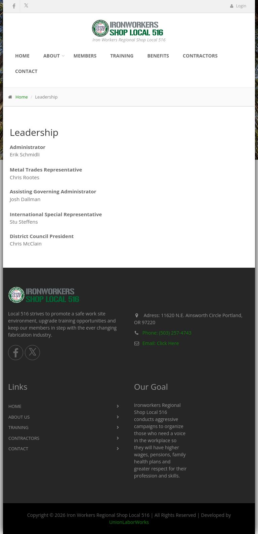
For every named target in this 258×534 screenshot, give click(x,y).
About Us (19, 417)
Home (22, 55)
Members (85, 55)
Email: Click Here (160, 343)
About (51, 55)
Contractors (200, 55)
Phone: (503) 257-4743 (166, 333)
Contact (26, 71)
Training (121, 55)
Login (238, 6)
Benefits (158, 55)
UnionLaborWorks (129, 522)
